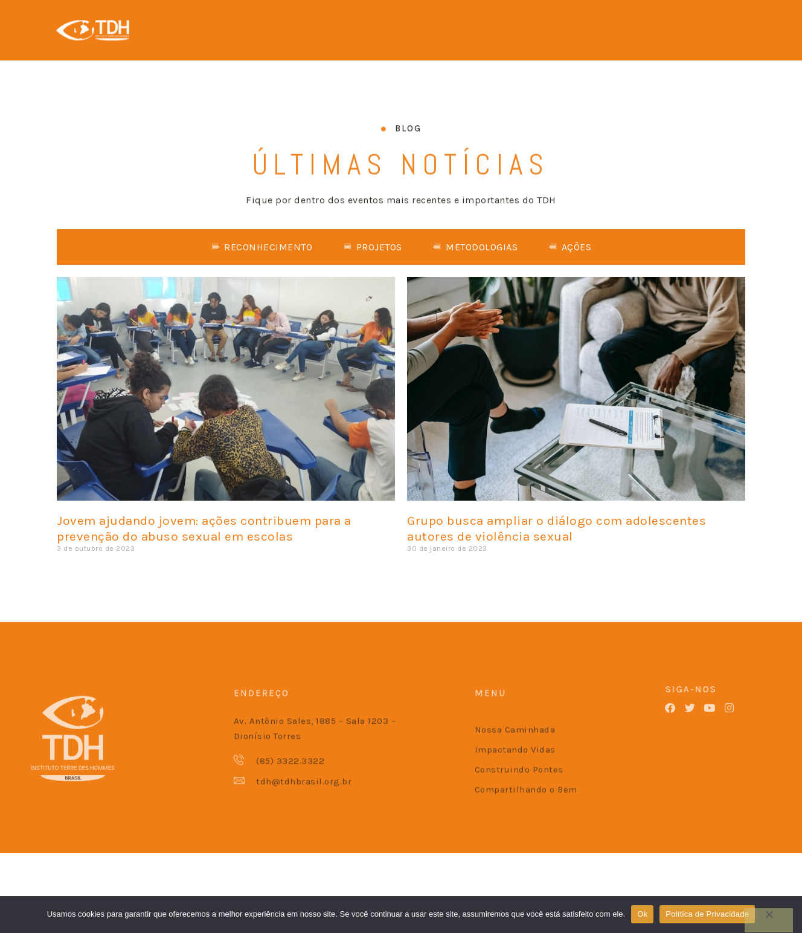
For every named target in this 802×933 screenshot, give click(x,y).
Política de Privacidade (707, 913)
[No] (769, 920)
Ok (642, 913)
